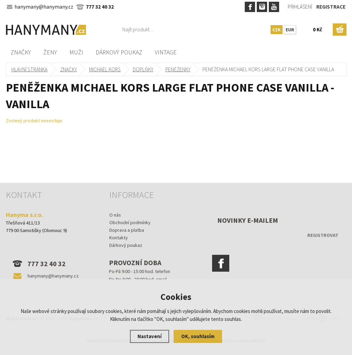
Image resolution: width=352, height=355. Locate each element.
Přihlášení (300, 6)
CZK (276, 30)
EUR (290, 30)
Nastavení (150, 336)
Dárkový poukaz (119, 52)
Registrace (330, 6)
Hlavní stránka (29, 69)
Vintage (166, 52)
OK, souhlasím (197, 336)
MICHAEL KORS (105, 69)
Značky (21, 52)
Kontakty (118, 237)
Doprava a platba (126, 230)
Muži (76, 52)
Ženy (50, 52)
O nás (115, 215)
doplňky (143, 69)
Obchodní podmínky (130, 222)
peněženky (177, 69)
